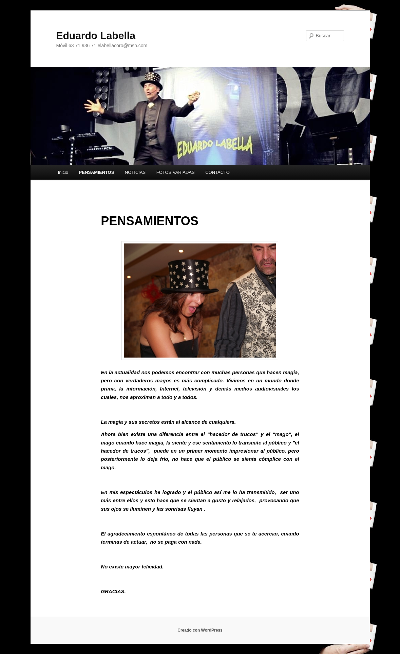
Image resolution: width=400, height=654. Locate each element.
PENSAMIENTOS (96, 172)
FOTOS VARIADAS (175, 172)
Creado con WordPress (199, 630)
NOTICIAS (135, 172)
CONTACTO (217, 172)
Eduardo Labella (95, 35)
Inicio (63, 172)
